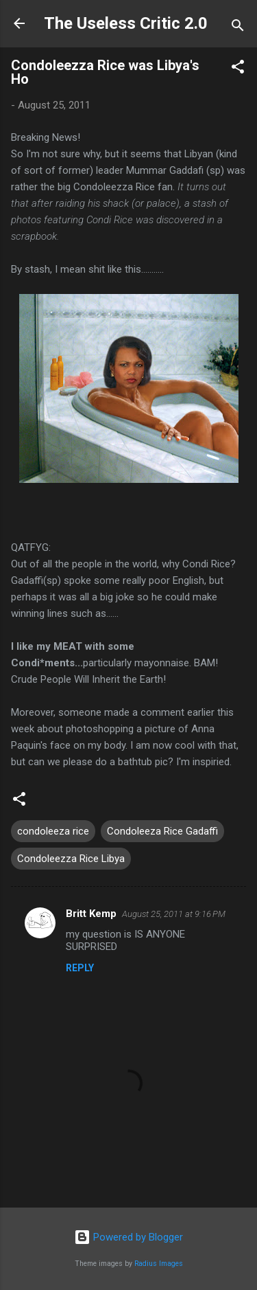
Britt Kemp (91, 913)
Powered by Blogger (128, 1237)
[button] (238, 69)
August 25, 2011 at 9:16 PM (173, 914)
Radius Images (158, 1263)
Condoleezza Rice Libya (71, 858)
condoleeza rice (53, 831)
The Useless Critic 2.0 (126, 23)
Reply (80, 967)
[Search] (238, 28)
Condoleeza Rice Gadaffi (162, 831)
